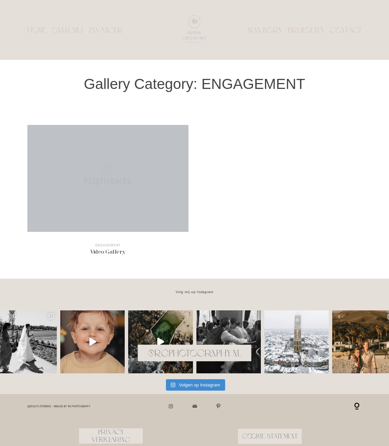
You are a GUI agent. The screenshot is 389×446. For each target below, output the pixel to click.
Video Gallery (107, 194)
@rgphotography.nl (194, 353)
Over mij (67, 30)
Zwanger (105, 30)
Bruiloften (306, 30)
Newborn (264, 30)
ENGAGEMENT (108, 245)
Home (36, 30)
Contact (346, 30)
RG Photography (79, 406)
